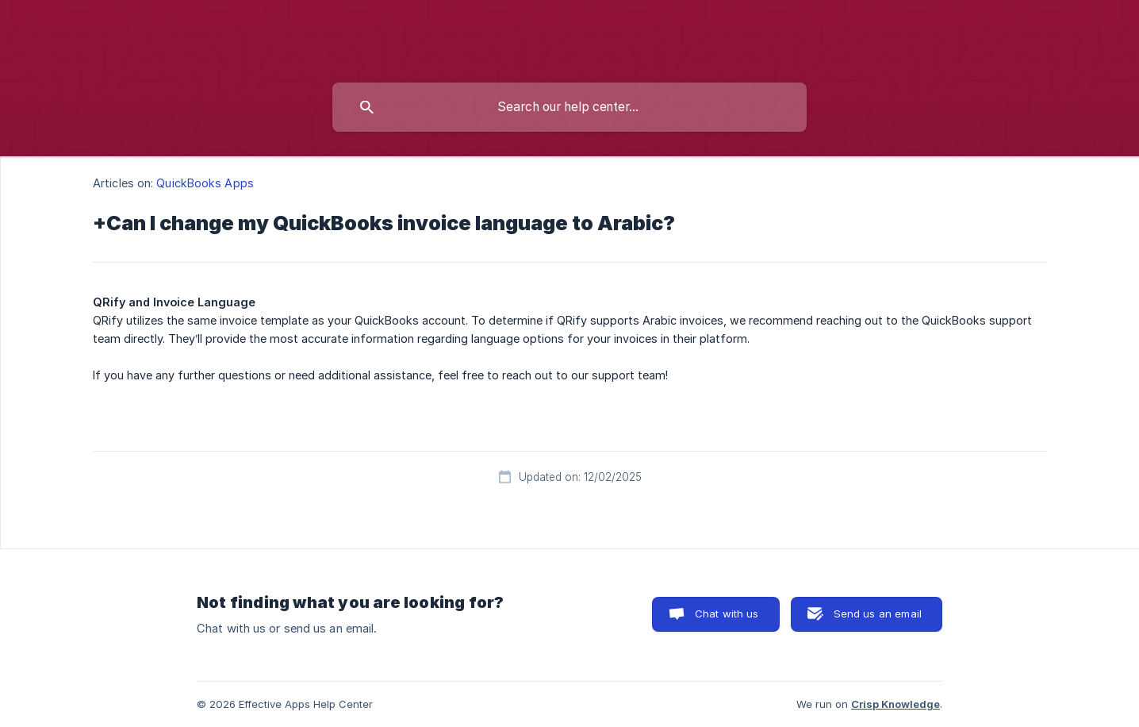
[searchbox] (569, 107)
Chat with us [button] (727, 613)
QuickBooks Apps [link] (205, 183)
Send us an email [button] (878, 613)
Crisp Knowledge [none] (895, 704)
